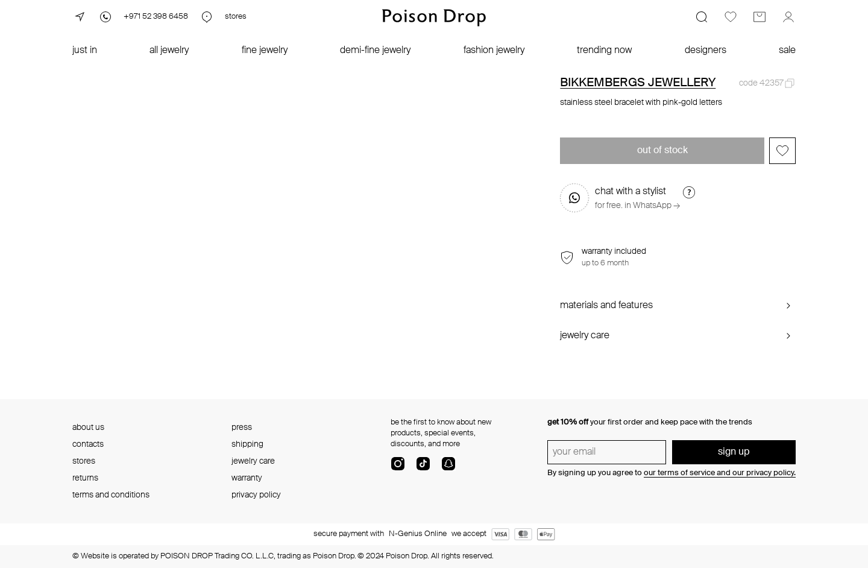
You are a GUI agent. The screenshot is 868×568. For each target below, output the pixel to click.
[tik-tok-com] (423, 468)
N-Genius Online (418, 534)
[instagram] (398, 468)
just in (84, 50)
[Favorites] (730, 17)
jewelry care (253, 461)
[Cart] (759, 17)
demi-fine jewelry (375, 50)
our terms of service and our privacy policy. (720, 473)
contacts (88, 444)
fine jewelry (265, 50)
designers (705, 50)
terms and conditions (110, 495)
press (241, 427)
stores (83, 461)
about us (88, 427)
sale (787, 50)
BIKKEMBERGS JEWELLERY (637, 83)
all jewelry (169, 50)
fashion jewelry (494, 50)
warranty (246, 478)
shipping (247, 444)
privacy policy (256, 495)
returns (85, 478)
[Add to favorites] (782, 150)
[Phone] (143, 17)
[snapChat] (448, 468)
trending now (604, 50)
